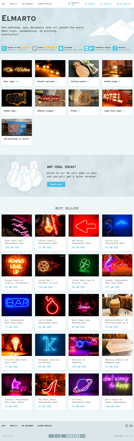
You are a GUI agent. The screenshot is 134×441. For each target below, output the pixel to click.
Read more (56, 184)
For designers (27, 4)
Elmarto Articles (45, 4)
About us (13, 4)
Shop (3, 4)
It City (129, 436)
